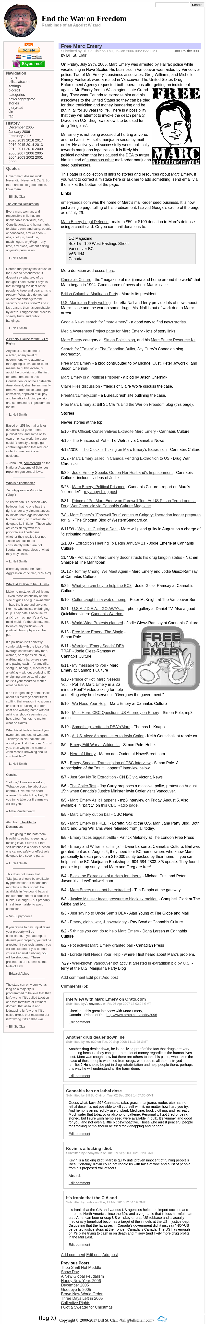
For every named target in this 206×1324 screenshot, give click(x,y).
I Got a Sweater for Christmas (87, 1307)
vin (11, 112)
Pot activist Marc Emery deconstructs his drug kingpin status (130, 557)
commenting (32, 463)
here (110, 270)
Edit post (93, 977)
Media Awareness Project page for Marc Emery (102, 331)
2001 (39, 157)
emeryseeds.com (76, 202)
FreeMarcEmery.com (79, 395)
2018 (30, 140)
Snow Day (70, 1272)
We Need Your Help (89, 703)
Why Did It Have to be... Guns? (27, 584)
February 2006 (20, 136)
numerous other (100, 160)
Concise (11, 775)
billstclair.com (19, 82)
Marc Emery (71, 340)
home (13, 77)
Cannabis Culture (76, 280)
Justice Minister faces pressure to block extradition (113, 899)
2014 (30, 145)
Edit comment (79, 1022)
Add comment (73, 977)
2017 (39, 140)
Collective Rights (75, 1303)
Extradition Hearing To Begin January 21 (110, 543)
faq (11, 116)
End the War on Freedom (143, 404)
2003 (21, 157)
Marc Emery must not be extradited (100, 890)
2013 (39, 145)
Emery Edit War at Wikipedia (95, 745)
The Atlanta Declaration (22, 204)
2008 (12, 153)
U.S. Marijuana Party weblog (86, 303)
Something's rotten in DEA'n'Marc (101, 727)
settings (15, 86)
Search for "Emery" (77, 349)
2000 (12, 162)
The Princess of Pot (89, 440)
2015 (21, 145)
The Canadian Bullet (117, 349)
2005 (39, 153)
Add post (110, 977)
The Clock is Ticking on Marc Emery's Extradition (124, 449)
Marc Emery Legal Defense (85, 222)
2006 (30, 153)
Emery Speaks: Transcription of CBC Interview (110, 763)
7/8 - (65, 515)
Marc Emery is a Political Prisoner (90, 377)
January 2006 (19, 132)
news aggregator (22, 99)
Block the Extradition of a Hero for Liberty (105, 876)
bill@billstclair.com (136, 1320)
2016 (12, 145)
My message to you (89, 665)
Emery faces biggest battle (93, 837)
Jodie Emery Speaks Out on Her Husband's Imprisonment (122, 473)
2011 (21, 149)
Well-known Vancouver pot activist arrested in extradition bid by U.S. (131, 963)
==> (197, 51)
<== (177, 51)
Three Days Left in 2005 (82, 1298)
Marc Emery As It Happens (93, 800)
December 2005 (75, 1285)
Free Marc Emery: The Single (97, 632)
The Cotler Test (83, 786)
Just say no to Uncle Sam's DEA (98, 913)
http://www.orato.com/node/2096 (132, 1015)
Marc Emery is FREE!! (89, 823)
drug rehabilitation (129, 1065)
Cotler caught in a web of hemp (99, 600)
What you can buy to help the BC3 (102, 586)
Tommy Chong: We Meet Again (101, 571)
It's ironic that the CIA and (91, 1198)
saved (145, 207)
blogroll (14, 90)
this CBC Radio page (119, 805)
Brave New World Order (82, 1294)
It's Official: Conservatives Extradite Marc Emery (114, 431)
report (10, 471)
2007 (21, 153)
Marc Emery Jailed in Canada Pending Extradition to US (121, 458)
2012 (12, 149)
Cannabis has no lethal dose (94, 1091)
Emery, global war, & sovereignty (98, 922)
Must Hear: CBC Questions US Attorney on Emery (115, 713)
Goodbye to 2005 (76, 1289)
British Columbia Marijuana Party (89, 294)
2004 (12, 157)
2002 (30, 157)
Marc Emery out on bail (90, 814)
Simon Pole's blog (119, 340)
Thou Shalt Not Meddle (81, 1267)
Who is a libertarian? (20, 483)
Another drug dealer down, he (95, 1037)
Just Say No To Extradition (93, 777)
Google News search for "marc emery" (94, 322)
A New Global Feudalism (82, 1276)
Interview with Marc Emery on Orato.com (106, 999)
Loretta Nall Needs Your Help (95, 954)
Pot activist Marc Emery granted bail (101, 945)
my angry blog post (100, 492)
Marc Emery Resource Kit (173, 340)
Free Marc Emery (81, 46)
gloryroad (16, 108)
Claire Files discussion (80, 386)
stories (14, 103)
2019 (21, 140)
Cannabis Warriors (107, 614)
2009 (39, 149)
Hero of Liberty (83, 754)
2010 (30, 149)
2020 (12, 140)
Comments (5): (74, 986)
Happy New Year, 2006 (81, 1281)
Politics (187, 51)
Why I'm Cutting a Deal (98, 529)
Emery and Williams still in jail (95, 846)
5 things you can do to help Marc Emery (104, 931)
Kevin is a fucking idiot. (89, 1148)
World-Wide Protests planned (97, 623)
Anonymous (93, 1004)
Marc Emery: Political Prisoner (98, 487)
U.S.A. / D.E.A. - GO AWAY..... (98, 609)
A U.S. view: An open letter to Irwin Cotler (108, 736)
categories (17, 95)
